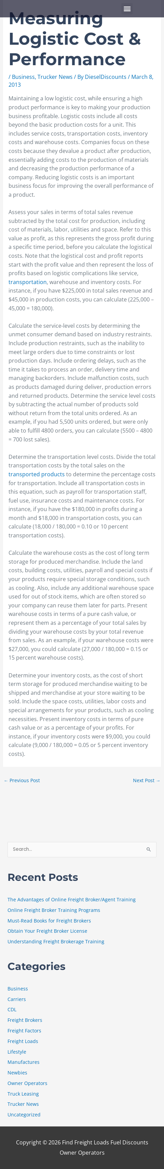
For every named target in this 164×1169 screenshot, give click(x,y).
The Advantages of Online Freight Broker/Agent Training (72, 899)
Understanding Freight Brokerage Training (56, 941)
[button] (127, 8)
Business (23, 77)
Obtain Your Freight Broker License (47, 931)
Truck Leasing (23, 1093)
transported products (37, 474)
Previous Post (22, 780)
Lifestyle (17, 1051)
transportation (28, 282)
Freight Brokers (25, 1020)
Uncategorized (24, 1114)
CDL (12, 1009)
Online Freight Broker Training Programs (54, 910)
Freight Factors (24, 1030)
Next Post (147, 780)
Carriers (17, 999)
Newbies (17, 1072)
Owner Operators (27, 1083)
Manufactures (24, 1062)
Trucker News (55, 77)
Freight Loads (23, 1041)
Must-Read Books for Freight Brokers (49, 920)
